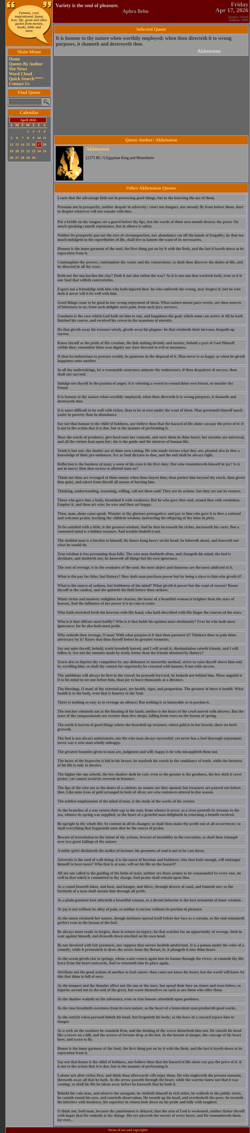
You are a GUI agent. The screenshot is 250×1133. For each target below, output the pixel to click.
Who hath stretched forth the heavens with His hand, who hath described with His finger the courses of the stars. (149, 612)
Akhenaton (209, 51)
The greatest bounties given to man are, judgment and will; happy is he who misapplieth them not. (137, 752)
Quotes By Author (26, 64)
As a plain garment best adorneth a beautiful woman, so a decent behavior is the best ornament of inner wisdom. (149, 900)
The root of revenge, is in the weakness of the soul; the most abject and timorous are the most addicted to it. (145, 567)
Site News (18, 68)
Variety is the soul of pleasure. (87, 5)
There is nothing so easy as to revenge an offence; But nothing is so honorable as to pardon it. (133, 702)
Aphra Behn (136, 11)
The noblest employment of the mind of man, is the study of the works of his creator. (126, 801)
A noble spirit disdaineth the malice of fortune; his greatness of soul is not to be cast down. (131, 851)
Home (14, 59)
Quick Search (26, 78)
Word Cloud (20, 73)
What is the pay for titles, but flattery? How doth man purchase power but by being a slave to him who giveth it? (149, 576)
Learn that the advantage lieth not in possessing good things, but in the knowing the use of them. (136, 198)
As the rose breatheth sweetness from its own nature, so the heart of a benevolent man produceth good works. (146, 1008)
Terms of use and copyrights (128, 1130)
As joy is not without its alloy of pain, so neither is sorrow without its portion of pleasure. (130, 909)
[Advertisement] (29, 245)
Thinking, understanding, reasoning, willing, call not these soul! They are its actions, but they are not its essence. (149, 491)
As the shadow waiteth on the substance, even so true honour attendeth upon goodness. (128, 999)
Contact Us (19, 83)
